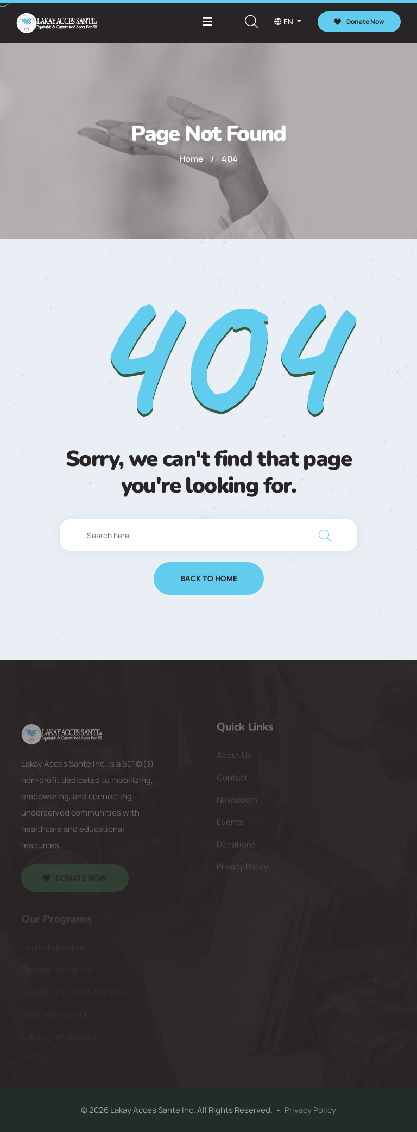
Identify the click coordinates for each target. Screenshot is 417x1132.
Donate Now (359, 21)
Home (191, 159)
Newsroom (237, 802)
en (284, 21)
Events (230, 825)
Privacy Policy (242, 869)
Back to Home (208, 578)
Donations (236, 847)
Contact (232, 780)
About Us (234, 758)
